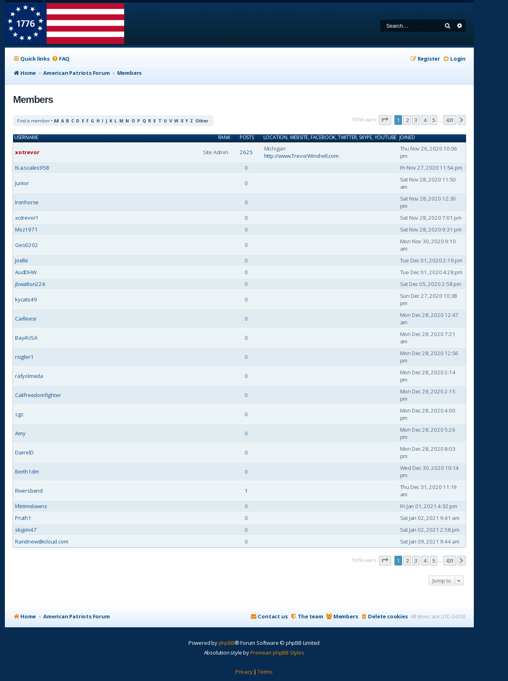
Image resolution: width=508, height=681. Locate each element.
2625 (246, 152)
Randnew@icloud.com (41, 541)
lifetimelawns (31, 506)
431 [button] (450, 120)
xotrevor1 (27, 217)
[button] (385, 120)
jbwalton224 (30, 284)
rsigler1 (24, 356)
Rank (224, 137)
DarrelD (24, 452)
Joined (407, 137)
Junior (22, 183)
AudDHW (26, 272)
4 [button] (424, 120)
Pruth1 (23, 518)
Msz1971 (26, 229)
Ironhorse (27, 202)
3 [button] (415, 120)
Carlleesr (26, 318)
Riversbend (29, 490)
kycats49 (26, 299)
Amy (20, 433)
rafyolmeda (29, 376)
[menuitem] (61, 59)
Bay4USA (26, 337)
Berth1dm (27, 471)
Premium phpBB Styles (277, 652)
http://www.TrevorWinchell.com (301, 155)
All (56, 121)
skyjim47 (25, 529)
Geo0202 (26, 245)
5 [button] (433, 120)
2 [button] (407, 120)
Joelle (21, 260)
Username (26, 137)
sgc (19, 414)
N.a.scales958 (32, 167)
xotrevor (27, 152)
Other (201, 121)
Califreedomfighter (38, 395)
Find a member (33, 121)
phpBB (226, 642)
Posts (247, 137)
